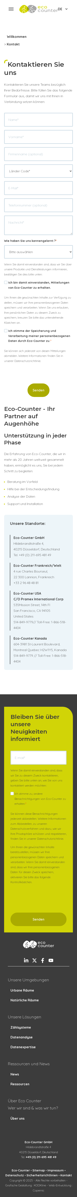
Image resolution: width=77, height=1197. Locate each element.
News (14, 1074)
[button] (11, 9)
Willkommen (16, 37)
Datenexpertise (23, 1047)
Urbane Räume (22, 990)
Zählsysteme (20, 1027)
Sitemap (38, 1170)
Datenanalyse (21, 1037)
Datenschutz (14, 1175)
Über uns (17, 1118)
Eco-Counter (21, 1170)
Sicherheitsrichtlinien (42, 1175)
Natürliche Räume (24, 1000)
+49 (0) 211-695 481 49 (41, 1157)
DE (63, 9)
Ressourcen (19, 1084)
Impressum (55, 1170)
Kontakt (66, 1175)
